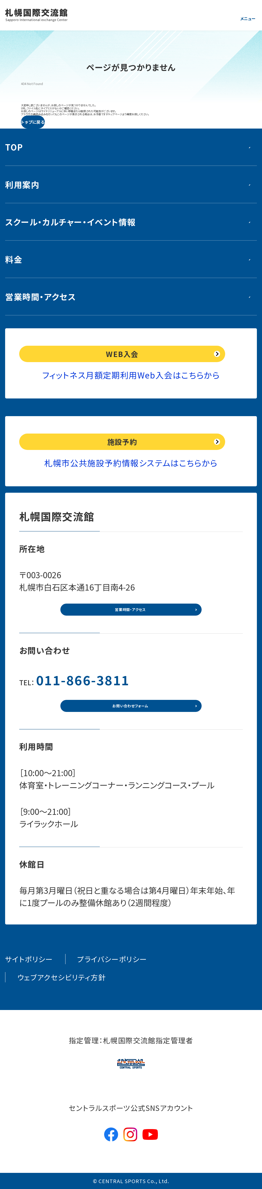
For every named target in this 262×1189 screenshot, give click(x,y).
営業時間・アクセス (40, 296)
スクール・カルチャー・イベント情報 (70, 222)
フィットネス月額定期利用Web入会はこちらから (131, 375)
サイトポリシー (29, 959)
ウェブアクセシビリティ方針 (61, 977)
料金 (13, 259)
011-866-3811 (83, 679)
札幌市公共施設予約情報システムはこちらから (131, 463)
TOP (14, 147)
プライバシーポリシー (112, 959)
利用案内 (22, 184)
